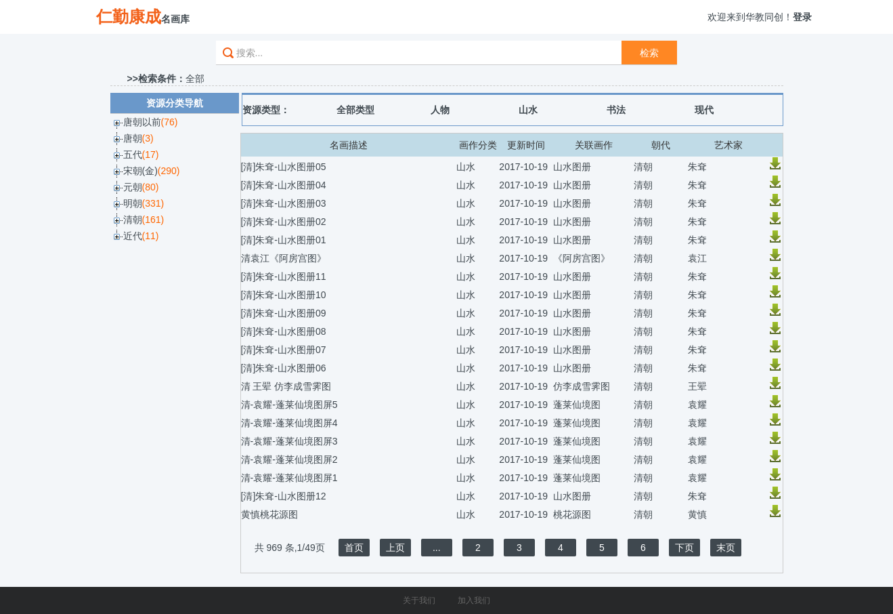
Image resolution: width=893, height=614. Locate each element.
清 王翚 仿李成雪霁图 (286, 386)
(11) (150, 235)
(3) (148, 138)
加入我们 (474, 600)
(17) (150, 154)
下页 (684, 547)
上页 (395, 547)
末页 (725, 547)
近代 (132, 235)
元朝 (132, 187)
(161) (153, 219)
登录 (802, 17)
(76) (169, 122)
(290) (169, 170)
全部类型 (355, 109)
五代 (132, 154)
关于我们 (419, 600)
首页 (354, 547)
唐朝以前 (142, 122)
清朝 (132, 219)
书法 (616, 109)
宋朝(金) (140, 170)
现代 (704, 109)
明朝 (132, 203)
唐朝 (132, 138)
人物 (440, 109)
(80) (150, 187)
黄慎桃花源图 (269, 514)
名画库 (143, 16)
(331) (153, 203)
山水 (528, 109)
